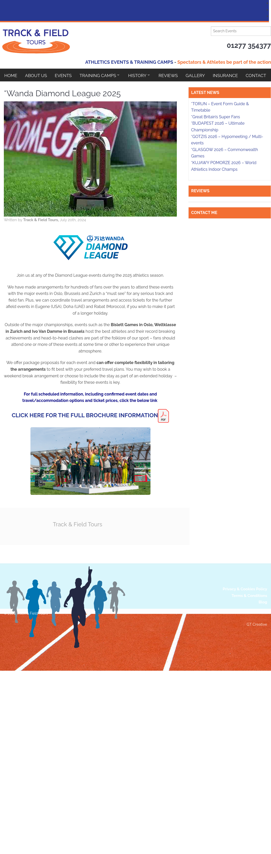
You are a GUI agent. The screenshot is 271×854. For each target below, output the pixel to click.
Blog (262, 738)
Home (10, 75)
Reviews (173, 75)
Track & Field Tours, (70, 220)
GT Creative (257, 761)
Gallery (201, 75)
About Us (37, 75)
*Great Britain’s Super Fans (215, 587)
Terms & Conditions (249, 732)
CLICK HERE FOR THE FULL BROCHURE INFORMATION (114, 415)
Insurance (232, 75)
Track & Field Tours (107, 524)
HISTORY (141, 75)
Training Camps (100, 75)
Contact (14, 87)
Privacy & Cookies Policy (245, 725)
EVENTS (64, 75)
